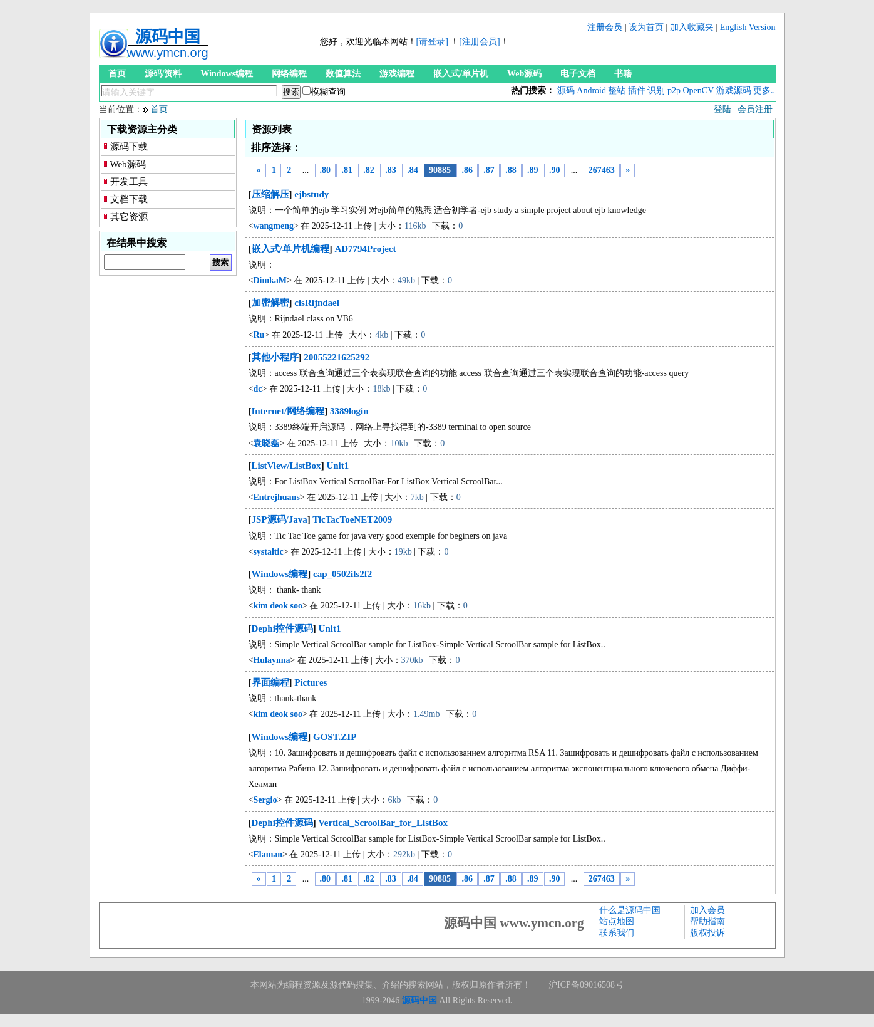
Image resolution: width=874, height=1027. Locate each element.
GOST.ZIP (334, 737)
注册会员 (604, 27)
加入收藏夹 (692, 27)
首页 (117, 73)
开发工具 (129, 182)
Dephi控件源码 (282, 628)
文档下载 (129, 199)
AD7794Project (365, 249)
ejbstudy (311, 194)
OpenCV (698, 90)
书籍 (623, 73)
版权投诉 (707, 932)
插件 (636, 90)
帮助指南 (707, 921)
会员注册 (755, 109)
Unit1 (337, 466)
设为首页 (646, 27)
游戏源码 (733, 90)
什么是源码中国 (630, 910)
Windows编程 (226, 73)
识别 (656, 90)
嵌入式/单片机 (460, 73)
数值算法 (343, 73)
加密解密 (270, 303)
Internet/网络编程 (288, 411)
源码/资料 (163, 73)
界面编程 (270, 682)
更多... (765, 90)
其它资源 (129, 217)
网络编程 (289, 73)
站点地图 (616, 921)
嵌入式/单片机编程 (290, 249)
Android (591, 90)
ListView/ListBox (286, 466)
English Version (748, 27)
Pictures (310, 682)
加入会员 (707, 910)
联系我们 (616, 932)
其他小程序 (275, 357)
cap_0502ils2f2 (342, 574)
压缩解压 (270, 194)
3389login (349, 411)
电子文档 (577, 73)
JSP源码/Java (279, 519)
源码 (566, 90)
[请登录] (432, 41)
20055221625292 (336, 357)
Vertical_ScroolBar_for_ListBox (383, 823)
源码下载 (129, 147)
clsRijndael (316, 303)
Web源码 (524, 73)
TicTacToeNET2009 (352, 519)
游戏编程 (396, 73)
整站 (616, 90)
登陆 (722, 109)
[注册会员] (479, 41)
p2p (674, 90)
